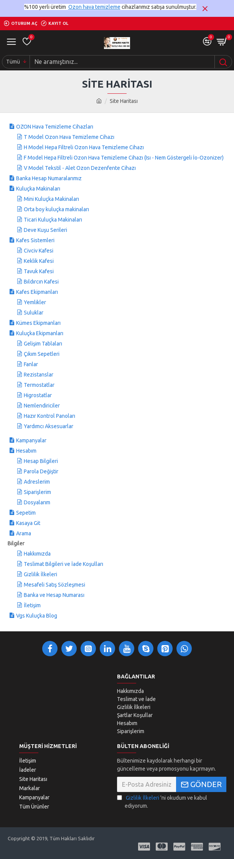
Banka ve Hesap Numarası (54, 595)
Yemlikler (35, 302)
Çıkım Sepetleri (41, 354)
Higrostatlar (38, 395)
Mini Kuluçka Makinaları (51, 199)
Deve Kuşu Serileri (45, 230)
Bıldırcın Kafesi (41, 282)
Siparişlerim (37, 492)
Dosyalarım (37, 502)
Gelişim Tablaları (43, 344)
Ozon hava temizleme (94, 7)
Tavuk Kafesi (39, 271)
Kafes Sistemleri (35, 240)
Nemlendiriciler (42, 406)
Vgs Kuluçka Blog (36, 616)
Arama (23, 533)
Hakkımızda (37, 554)
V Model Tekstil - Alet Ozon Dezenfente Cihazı (80, 168)
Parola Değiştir (41, 471)
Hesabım (26, 451)
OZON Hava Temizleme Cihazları (54, 127)
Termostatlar (39, 385)
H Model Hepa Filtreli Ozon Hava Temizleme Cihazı (84, 147)
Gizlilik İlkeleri (40, 574)
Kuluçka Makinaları (38, 189)
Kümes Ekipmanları (38, 323)
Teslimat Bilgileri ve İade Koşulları (63, 564)
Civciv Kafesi (38, 251)
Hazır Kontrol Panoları (49, 416)
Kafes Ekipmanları (37, 292)
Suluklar (33, 313)
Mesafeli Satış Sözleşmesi (54, 585)
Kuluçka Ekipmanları (39, 333)
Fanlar (31, 364)
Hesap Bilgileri (41, 461)
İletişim (32, 605)
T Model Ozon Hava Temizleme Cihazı (69, 137)
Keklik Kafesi (39, 261)
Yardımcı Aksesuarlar (48, 426)
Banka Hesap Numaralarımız (49, 178)
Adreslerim (37, 482)
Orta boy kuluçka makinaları (56, 209)
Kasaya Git (28, 523)
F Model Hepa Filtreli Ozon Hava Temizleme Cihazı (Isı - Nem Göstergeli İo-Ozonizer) (124, 158)
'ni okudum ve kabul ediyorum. (162, 801)
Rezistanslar (38, 375)
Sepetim (26, 513)
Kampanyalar (31, 440)
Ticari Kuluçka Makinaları (53, 220)
